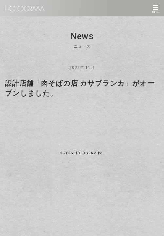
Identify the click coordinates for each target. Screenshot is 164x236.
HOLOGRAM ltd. (89, 153)
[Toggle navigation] (155, 8)
